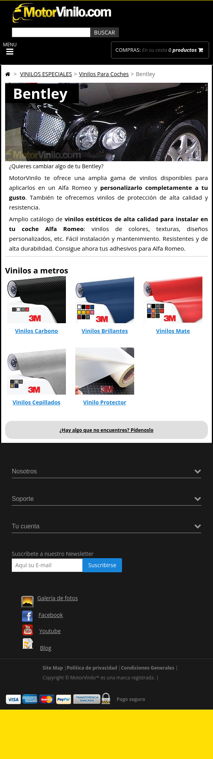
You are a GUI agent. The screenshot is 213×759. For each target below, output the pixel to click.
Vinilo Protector (104, 402)
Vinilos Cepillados (36, 402)
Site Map (53, 667)
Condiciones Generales (147, 667)
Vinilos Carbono (36, 331)
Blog (45, 648)
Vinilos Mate (173, 331)
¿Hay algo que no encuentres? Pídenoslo (106, 430)
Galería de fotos (57, 598)
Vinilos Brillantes (105, 331)
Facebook (50, 615)
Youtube (50, 631)
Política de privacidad (92, 667)
